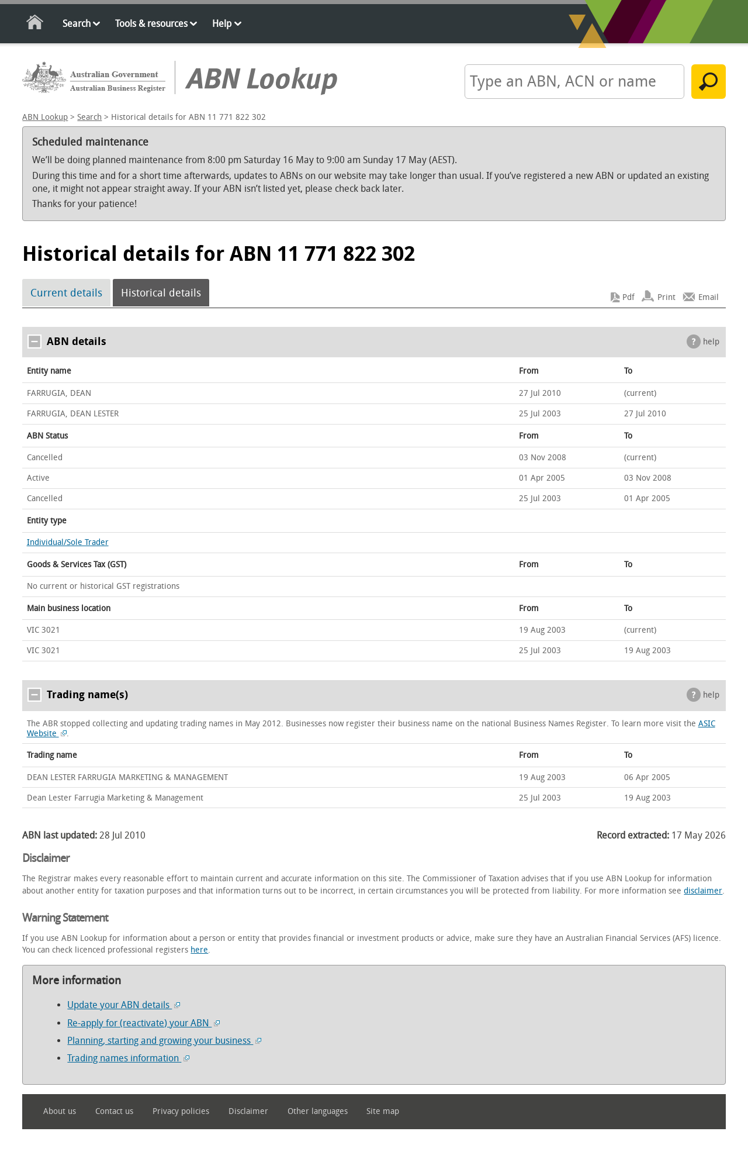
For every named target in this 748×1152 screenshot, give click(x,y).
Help (221, 23)
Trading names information (128, 1058)
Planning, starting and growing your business (164, 1040)
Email (708, 297)
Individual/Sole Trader (68, 542)
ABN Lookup (45, 117)
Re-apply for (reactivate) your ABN (143, 1023)
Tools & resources (151, 23)
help (711, 342)
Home (35, 24)
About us (59, 1111)
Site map (382, 1111)
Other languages (318, 1111)
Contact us (114, 1111)
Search (77, 23)
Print (666, 297)
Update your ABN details (123, 1004)
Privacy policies (181, 1111)
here (199, 950)
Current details (66, 293)
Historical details (161, 293)
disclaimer (703, 891)
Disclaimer (248, 1111)
